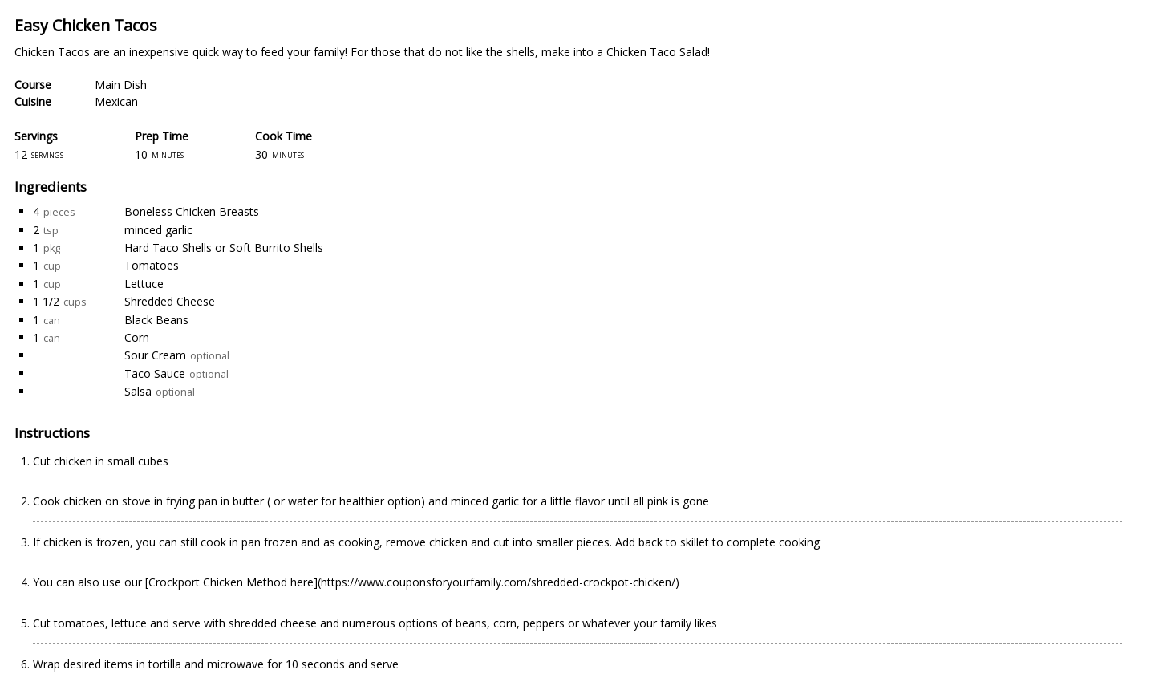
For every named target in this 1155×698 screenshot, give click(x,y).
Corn (136, 337)
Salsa (138, 391)
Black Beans (156, 319)
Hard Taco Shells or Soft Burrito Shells (223, 247)
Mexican (116, 101)
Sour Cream (155, 355)
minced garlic (158, 229)
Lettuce (144, 283)
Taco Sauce (154, 373)
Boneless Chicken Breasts (191, 211)
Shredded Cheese (169, 301)
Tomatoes (151, 265)
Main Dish (121, 84)
